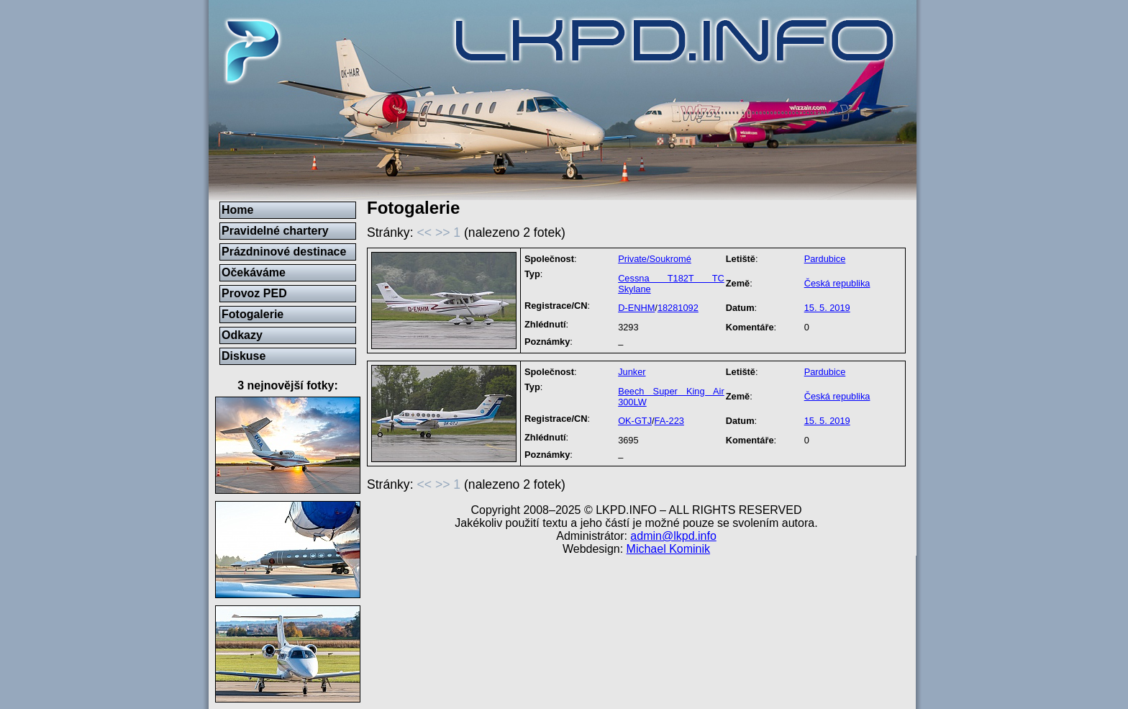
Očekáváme (254, 272)
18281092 (678, 307)
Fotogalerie (252, 314)
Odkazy (242, 335)
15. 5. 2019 (827, 307)
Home (237, 210)
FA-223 (669, 420)
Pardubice (825, 258)
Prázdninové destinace (284, 251)
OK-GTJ (635, 420)
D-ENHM (636, 307)
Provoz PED (254, 293)
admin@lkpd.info (673, 536)
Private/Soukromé (654, 258)
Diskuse (243, 356)
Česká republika (837, 283)
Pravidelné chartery (275, 231)
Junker (631, 371)
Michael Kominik (668, 549)
